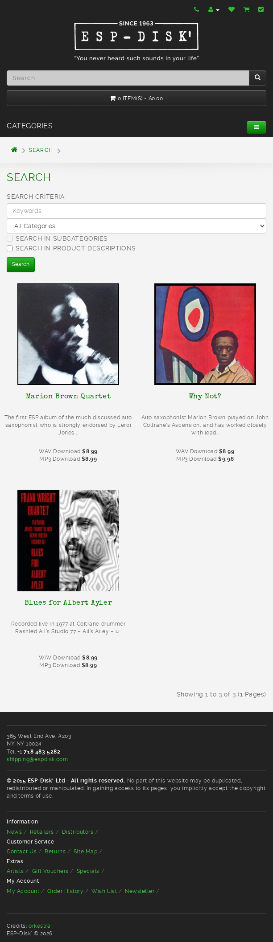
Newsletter (140, 891)
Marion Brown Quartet (68, 396)
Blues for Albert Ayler (68, 602)
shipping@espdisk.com (37, 759)
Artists (15, 871)
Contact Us (22, 851)
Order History (65, 891)
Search (41, 150)
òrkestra (39, 926)
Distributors (78, 832)
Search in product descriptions (71, 248)
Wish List (104, 891)
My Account (23, 891)
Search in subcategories (57, 238)
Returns (55, 851)
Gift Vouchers (50, 871)
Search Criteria (35, 196)
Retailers (42, 832)
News (14, 832)
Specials (88, 871)
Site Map (85, 851)
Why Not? (205, 396)
